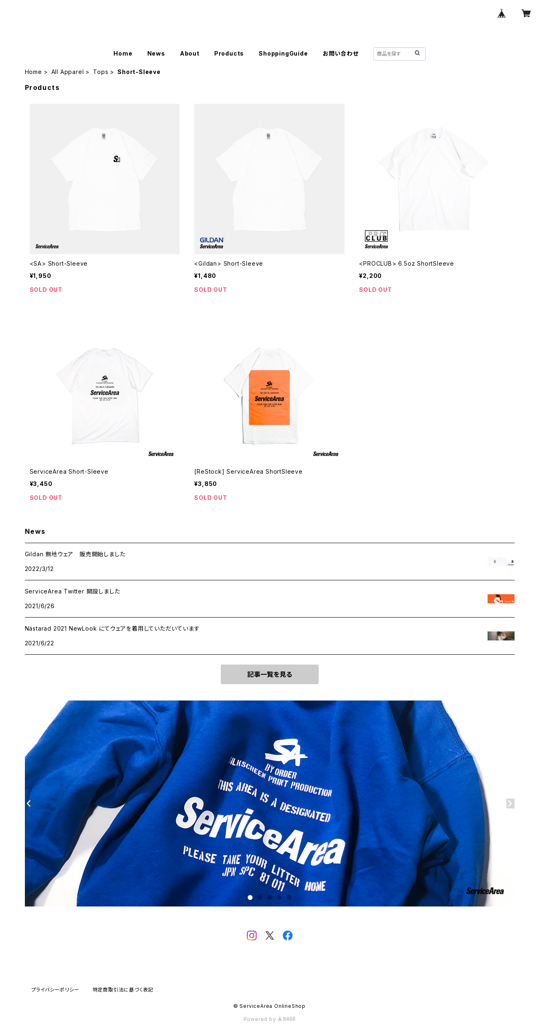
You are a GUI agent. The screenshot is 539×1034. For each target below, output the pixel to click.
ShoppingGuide (283, 53)
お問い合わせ (341, 53)
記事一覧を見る (269, 674)
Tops (100, 71)
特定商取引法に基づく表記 (123, 990)
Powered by (270, 1019)
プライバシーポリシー (55, 990)
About (190, 53)
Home (122, 53)
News (156, 53)
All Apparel (67, 71)
